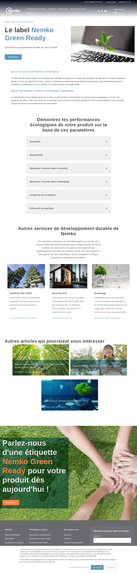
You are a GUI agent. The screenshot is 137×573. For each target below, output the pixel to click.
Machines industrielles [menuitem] (14, 534)
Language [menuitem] (111, 2)
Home (7, 22)
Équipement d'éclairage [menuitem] (14, 507)
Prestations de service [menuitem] (39, 494)
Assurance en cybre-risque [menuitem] (39, 503)
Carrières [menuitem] (67, 503)
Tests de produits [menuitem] (36, 515)
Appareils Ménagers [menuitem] (13, 499)
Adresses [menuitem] (67, 499)
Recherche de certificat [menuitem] (38, 531)
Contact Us (125, 2)
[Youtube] (105, 11)
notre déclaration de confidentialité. (106, 523)
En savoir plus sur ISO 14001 (22, 318)
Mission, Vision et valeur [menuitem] (73, 515)
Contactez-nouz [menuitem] (70, 527)
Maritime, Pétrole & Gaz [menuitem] (14, 542)
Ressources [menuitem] (63, 9)
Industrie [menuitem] (52, 9)
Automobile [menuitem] (9, 503)
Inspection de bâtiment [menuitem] (14, 527)
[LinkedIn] (99, 11)
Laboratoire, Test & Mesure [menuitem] (15, 530)
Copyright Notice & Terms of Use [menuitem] (77, 519)
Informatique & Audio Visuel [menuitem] (16, 523)
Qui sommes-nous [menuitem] (77, 9)
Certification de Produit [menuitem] (38, 507)
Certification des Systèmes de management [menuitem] (46, 511)
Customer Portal (93, 2)
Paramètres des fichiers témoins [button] (79, 567)
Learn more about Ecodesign (106, 318)
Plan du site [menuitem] (68, 523)
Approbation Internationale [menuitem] (39, 499)
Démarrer (13, 57)
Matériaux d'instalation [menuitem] (14, 538)
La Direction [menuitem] (68, 511)
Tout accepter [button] (97, 567)
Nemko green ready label (22, 22)
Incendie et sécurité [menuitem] (12, 519)
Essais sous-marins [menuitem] (12, 515)
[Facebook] (102, 11)
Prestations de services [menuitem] (36, 9)
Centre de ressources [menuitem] (37, 527)
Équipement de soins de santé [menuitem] (17, 511)
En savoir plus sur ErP (61, 318)
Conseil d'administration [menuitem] (73, 507)
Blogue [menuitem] (30, 13)
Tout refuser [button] (111, 567)
